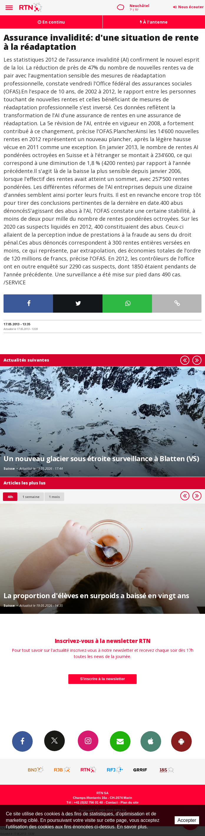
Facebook (22, 741)
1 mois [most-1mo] (54, 496)
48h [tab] (10, 496)
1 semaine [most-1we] (30, 496)
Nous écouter (191, 6)
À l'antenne (154, 22)
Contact (112, 802)
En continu (51, 22)
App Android (181, 741)
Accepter (187, 820)
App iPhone (150, 741)
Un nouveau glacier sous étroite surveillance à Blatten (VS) (101, 458)
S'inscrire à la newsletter (102, 679)
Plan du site (129, 802)
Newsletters (120, 741)
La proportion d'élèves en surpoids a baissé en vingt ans (96, 595)
